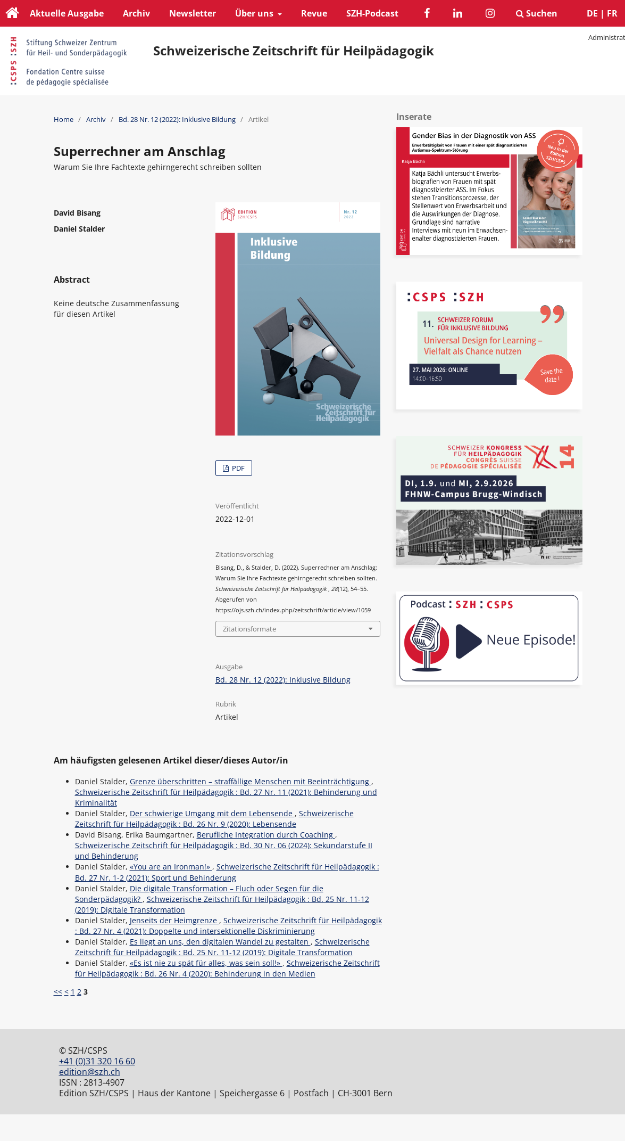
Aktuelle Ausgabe (67, 13)
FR (612, 13)
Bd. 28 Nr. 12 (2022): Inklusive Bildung (177, 119)
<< (58, 992)
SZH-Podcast (372, 13)
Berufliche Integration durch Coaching (266, 835)
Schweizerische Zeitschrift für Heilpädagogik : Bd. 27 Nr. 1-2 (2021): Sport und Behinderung (227, 871)
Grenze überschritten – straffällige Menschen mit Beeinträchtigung (250, 781)
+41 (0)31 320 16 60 (97, 1061)
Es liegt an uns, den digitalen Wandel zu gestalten (220, 942)
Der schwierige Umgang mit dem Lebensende (212, 813)
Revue (314, 13)
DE (592, 13)
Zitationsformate (249, 629)
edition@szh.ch (89, 1072)
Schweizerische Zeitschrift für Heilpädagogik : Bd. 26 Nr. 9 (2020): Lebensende (214, 818)
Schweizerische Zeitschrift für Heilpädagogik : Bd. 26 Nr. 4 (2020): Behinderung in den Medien (227, 968)
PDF (237, 468)
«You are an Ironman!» (171, 866)
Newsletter (192, 13)
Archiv (136, 13)
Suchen (536, 13)
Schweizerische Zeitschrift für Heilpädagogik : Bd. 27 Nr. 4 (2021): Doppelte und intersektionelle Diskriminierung (228, 925)
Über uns (255, 13)
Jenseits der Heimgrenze (174, 920)
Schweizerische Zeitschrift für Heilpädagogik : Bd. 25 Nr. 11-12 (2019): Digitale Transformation (222, 947)
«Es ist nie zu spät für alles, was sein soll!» (206, 963)
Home (63, 119)
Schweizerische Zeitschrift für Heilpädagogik (293, 51)
